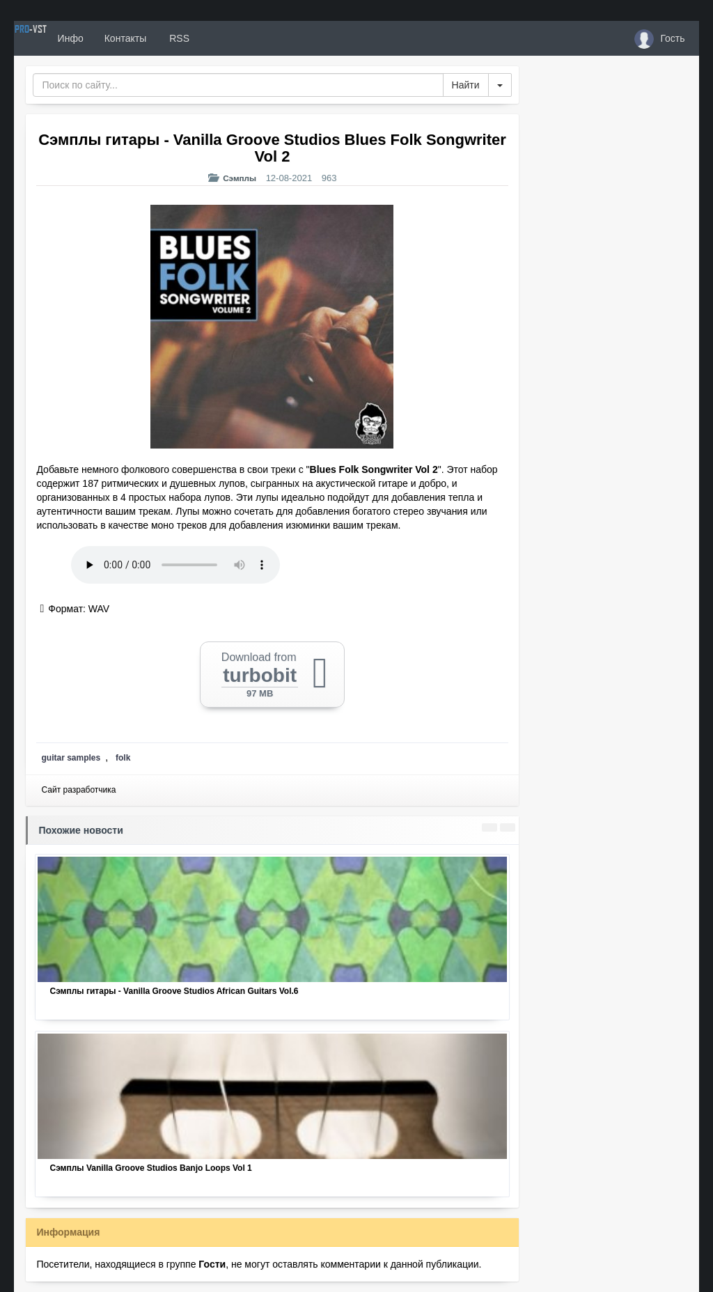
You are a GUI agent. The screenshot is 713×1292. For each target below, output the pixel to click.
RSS (229, 38)
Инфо (121, 38)
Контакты (176, 38)
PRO (55, 38)
